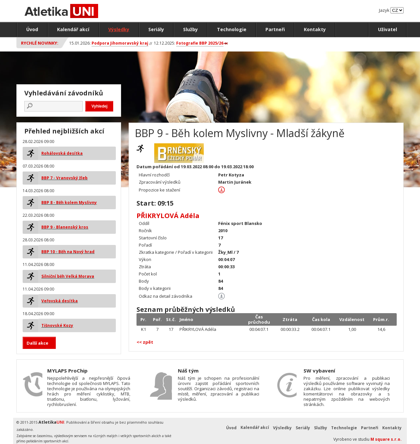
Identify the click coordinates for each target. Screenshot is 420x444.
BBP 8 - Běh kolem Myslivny (69, 202)
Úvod (32, 29)
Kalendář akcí (73, 29)
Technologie (231, 29)
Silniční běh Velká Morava (67, 276)
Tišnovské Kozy (57, 325)
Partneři (275, 29)
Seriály (156, 29)
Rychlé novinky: (39, 43)
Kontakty (315, 29)
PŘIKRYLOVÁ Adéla (168, 215)
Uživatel (387, 29)
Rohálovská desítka (62, 153)
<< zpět (144, 342)
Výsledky (118, 29)
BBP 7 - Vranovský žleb (64, 178)
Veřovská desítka (59, 301)
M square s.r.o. (386, 439)
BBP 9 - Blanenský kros (64, 227)
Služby (190, 29)
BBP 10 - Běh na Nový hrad (67, 251)
